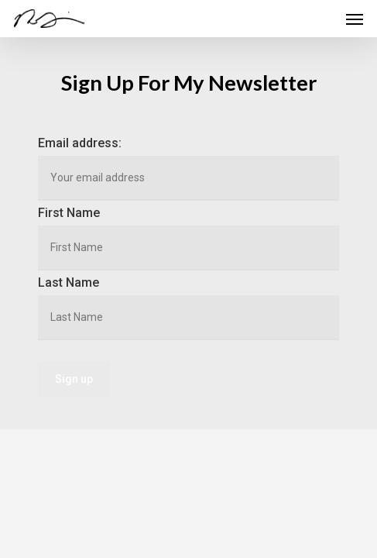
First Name (69, 212)
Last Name (68, 282)
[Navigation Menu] (354, 18)
